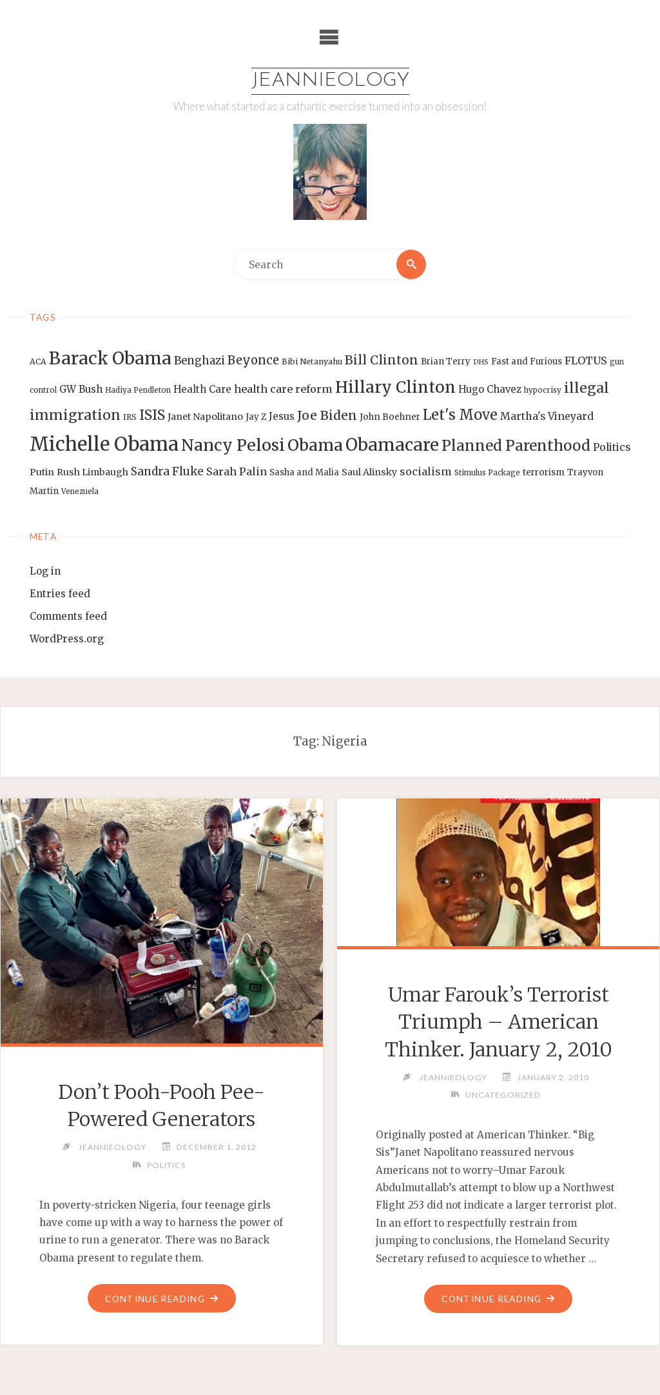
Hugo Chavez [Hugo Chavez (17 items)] (489, 389)
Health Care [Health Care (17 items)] (202, 389)
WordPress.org (67, 639)
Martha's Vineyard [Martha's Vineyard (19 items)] (547, 416)
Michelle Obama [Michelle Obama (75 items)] (104, 444)
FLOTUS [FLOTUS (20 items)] (586, 360)
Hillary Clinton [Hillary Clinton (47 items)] (395, 387)
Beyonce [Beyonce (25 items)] (253, 360)
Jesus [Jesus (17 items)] (282, 416)
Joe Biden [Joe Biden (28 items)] (327, 415)
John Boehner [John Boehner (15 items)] (390, 416)
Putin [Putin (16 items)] (42, 472)
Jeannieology (330, 81)
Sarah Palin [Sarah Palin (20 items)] (236, 471)
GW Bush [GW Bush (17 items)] (80, 389)
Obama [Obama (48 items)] (315, 445)
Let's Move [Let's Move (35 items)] (460, 415)
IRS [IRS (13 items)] (130, 417)
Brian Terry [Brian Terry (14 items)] (446, 361)
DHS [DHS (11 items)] (481, 362)
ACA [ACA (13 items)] (38, 361)
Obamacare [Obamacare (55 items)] (392, 444)
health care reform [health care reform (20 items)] (283, 388)
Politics (166, 1165)
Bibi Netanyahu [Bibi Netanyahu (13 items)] (312, 361)
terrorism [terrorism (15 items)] (544, 472)
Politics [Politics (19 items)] (611, 446)
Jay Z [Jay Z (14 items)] (256, 416)
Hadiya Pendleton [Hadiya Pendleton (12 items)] (138, 390)
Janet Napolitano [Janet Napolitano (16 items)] (205, 416)
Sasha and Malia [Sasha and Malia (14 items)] (304, 472)
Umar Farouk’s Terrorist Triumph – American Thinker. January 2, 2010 (498, 1022)
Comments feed (68, 616)
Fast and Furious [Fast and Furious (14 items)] (526, 361)
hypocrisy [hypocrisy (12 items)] (542, 390)
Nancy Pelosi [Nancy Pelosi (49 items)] (233, 445)
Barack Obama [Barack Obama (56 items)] (110, 358)
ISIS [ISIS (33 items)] (152, 415)
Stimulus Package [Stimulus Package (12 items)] (487, 472)
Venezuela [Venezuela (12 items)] (80, 491)
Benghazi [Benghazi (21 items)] (199, 361)
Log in (45, 571)
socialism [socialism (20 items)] (426, 471)
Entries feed (60, 594)
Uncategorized (503, 1095)
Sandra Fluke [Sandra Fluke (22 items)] (167, 471)
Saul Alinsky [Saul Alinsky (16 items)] (369, 472)
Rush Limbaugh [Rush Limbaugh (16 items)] (92, 472)
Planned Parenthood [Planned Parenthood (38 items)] (516, 446)
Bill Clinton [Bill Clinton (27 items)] (381, 360)
